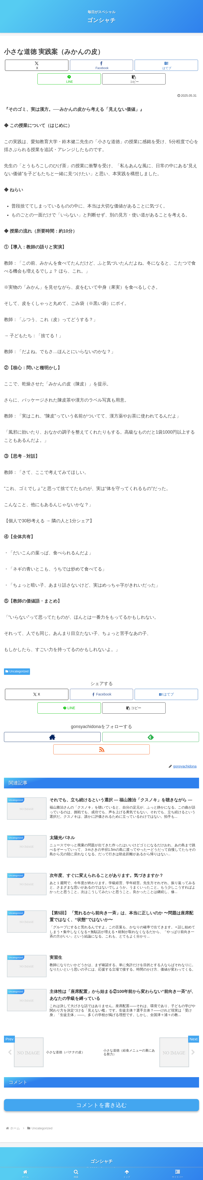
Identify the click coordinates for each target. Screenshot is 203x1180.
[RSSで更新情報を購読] (101, 749)
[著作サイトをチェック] (52, 737)
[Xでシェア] (36, 65)
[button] (134, 78)
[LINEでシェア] (69, 78)
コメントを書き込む (101, 1109)
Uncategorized (17, 671)
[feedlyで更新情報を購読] (150, 737)
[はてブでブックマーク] (166, 65)
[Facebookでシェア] (101, 65)
